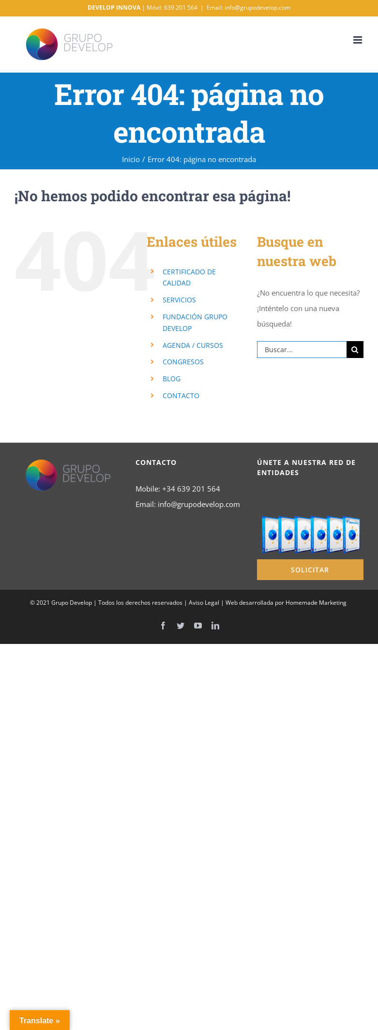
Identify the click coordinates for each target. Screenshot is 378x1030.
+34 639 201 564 (191, 488)
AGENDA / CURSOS (193, 345)
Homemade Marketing (316, 602)
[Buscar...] (302, 349)
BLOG (172, 378)
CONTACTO (181, 395)
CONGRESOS (183, 361)
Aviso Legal (204, 602)
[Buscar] (355, 349)
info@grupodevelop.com (199, 504)
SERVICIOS (179, 299)
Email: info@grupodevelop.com (248, 7)
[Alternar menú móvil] (358, 40)
